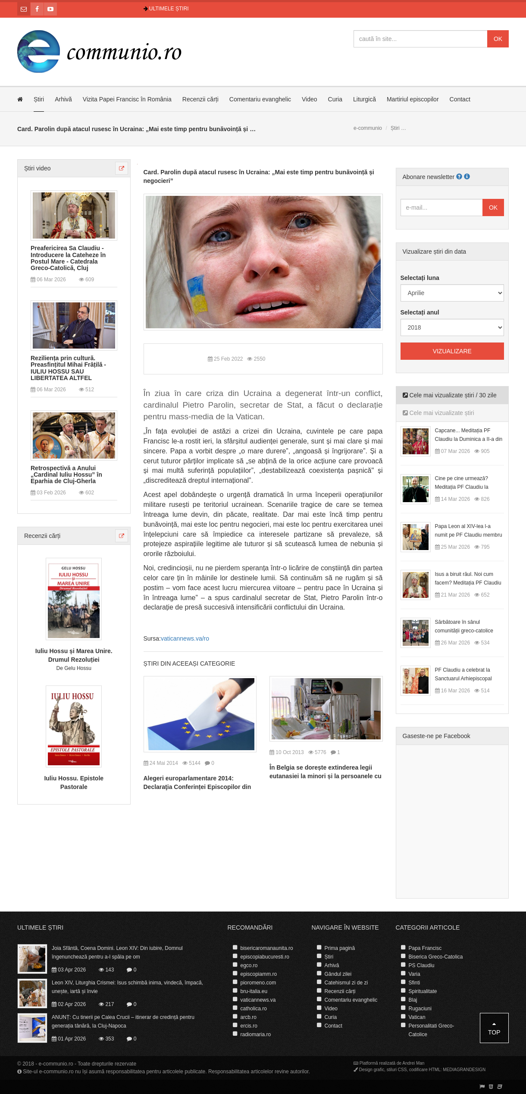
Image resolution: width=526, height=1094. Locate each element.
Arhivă (63, 99)
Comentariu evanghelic (260, 99)
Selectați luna (420, 277)
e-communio (368, 128)
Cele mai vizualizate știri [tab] (438, 412)
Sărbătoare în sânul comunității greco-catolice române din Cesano (464, 630)
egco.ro (249, 965)
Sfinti (414, 983)
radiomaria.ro (256, 1034)
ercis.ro (249, 1026)
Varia (414, 974)
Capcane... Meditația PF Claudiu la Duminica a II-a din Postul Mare (469, 439)
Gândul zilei (338, 974)
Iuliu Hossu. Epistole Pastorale (73, 782)
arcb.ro (249, 1017)
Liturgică (364, 99)
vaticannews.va (258, 1000)
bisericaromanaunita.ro (267, 948)
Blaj (413, 1000)
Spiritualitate (423, 991)
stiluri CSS (397, 1069)
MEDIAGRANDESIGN (464, 1069)
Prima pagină (340, 948)
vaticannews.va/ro (185, 638)
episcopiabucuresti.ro (265, 957)
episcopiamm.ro (259, 974)
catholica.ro (254, 1009)
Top (494, 1028)
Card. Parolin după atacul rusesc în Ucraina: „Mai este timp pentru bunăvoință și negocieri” (259, 176)
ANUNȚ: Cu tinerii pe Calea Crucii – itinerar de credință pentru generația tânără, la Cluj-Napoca (123, 1021)
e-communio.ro (56, 1064)
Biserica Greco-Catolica (436, 957)
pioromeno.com (258, 983)
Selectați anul (420, 312)
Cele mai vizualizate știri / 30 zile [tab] (450, 395)
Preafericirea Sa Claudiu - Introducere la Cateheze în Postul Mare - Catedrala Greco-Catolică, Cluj (68, 258)
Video (309, 99)
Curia (335, 99)
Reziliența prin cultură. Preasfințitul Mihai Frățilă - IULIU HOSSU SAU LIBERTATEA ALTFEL (68, 368)
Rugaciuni (420, 1009)
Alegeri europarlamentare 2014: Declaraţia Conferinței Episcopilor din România (197, 787)
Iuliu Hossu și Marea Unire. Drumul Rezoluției (74, 655)
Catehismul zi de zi (346, 983)
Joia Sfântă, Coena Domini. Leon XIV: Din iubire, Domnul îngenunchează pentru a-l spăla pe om (117, 952)
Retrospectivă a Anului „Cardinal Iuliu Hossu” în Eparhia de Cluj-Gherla (66, 475)
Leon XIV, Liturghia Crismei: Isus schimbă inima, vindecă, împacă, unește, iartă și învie (127, 987)
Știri (39, 99)
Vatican (417, 1017)
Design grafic (371, 1069)
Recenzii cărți (200, 99)
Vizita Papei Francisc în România (127, 99)
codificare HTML (425, 1069)
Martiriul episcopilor (413, 99)
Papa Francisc (425, 948)
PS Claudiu (422, 965)
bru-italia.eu (254, 991)
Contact (460, 99)
